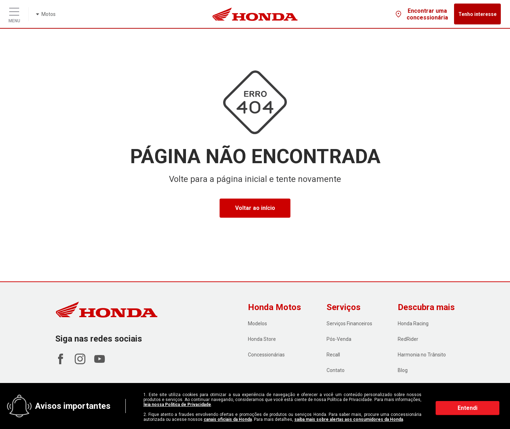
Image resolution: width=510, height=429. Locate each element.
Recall (333, 355)
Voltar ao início (255, 208)
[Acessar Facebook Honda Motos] (60, 362)
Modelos (257, 323)
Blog (403, 370)
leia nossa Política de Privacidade (177, 404)
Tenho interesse (477, 14)
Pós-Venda (339, 339)
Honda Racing (413, 323)
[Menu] (14, 10)
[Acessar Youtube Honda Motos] (99, 362)
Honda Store (262, 339)
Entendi (467, 408)
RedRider (408, 339)
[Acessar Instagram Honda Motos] (80, 362)
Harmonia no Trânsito (422, 355)
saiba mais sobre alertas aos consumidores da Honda (348, 419)
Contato (336, 370)
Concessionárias (266, 355)
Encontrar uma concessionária (421, 14)
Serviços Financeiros (349, 323)
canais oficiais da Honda (228, 419)
